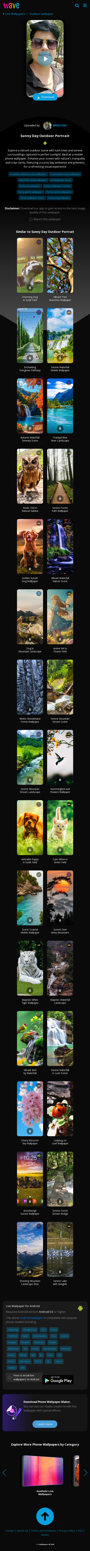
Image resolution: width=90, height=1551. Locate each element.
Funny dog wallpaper (59, 197)
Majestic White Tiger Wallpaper (30, 1001)
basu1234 (54, 125)
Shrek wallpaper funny (32, 197)
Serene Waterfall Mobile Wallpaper (60, 369)
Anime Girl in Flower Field (60, 650)
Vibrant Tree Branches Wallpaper (60, 298)
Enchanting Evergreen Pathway (30, 369)
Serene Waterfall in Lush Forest (60, 1071)
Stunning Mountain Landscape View (30, 1282)
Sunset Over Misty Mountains (60, 931)
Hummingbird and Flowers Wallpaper (60, 790)
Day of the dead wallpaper (33, 180)
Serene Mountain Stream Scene (60, 720)
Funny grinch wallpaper (30, 191)
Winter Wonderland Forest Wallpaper (30, 720)
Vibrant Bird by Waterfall (30, 1071)
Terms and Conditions (43, 1530)
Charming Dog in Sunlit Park (30, 298)
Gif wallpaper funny (61, 180)
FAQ (80, 1530)
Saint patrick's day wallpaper (65, 174)
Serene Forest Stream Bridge (60, 1212)
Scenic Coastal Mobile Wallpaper (30, 931)
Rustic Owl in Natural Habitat (30, 509)
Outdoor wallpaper (41, 14)
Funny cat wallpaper (29, 186)
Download (45, 97)
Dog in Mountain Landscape (30, 650)
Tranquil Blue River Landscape (60, 439)
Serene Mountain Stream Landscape (30, 790)
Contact (9, 1530)
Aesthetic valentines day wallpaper (28, 174)
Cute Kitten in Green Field (60, 861)
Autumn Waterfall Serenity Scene (30, 439)
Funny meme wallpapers (59, 191)
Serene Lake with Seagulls (60, 1282)
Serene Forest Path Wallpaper (60, 509)
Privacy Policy (67, 1530)
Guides (45, 1534)
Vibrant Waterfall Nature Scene (60, 579)
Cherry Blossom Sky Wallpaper (30, 1142)
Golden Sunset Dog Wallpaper (30, 579)
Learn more (45, 1424)
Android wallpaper (31, 1318)
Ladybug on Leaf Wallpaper (60, 1142)
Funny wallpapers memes (57, 186)
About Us (22, 1530)
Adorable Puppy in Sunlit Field (30, 861)
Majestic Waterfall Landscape (60, 1001)
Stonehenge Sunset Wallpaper (30, 1212)
